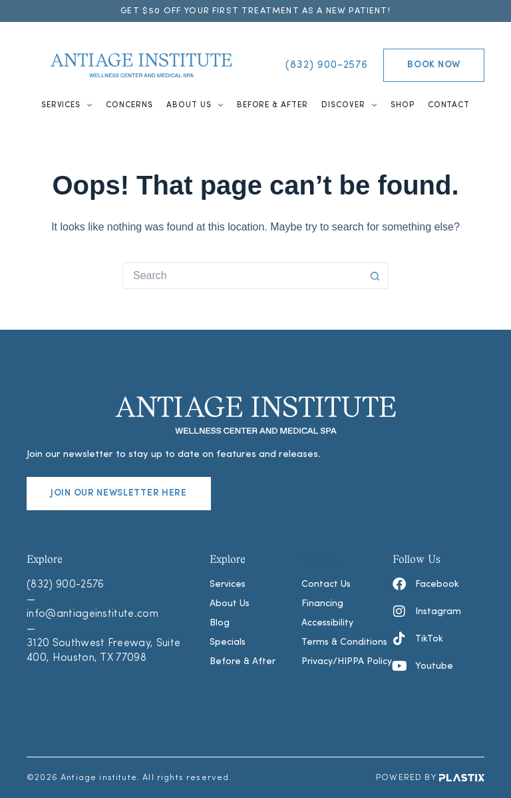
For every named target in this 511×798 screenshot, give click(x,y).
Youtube (434, 666)
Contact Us (326, 585)
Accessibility (327, 623)
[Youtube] (399, 666)
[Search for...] (242, 275)
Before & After (272, 105)
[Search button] (375, 275)
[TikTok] (399, 638)
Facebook (437, 585)
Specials (228, 642)
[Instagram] (399, 611)
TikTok (429, 639)
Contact (449, 105)
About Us (195, 105)
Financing (322, 604)
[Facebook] (399, 584)
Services (67, 105)
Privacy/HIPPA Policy (346, 662)
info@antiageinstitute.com (92, 614)
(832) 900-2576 (65, 585)
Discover (349, 105)
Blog (220, 623)
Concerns (129, 105)
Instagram (438, 612)
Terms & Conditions (344, 642)
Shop (403, 105)
